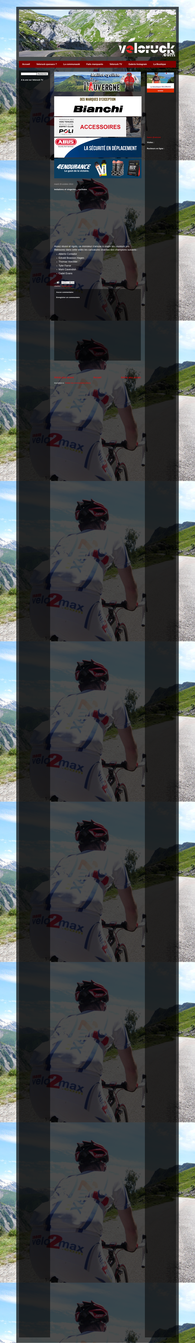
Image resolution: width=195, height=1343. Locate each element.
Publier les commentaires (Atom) (78, 383)
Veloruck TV (116, 64)
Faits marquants (94, 64)
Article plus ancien (131, 377)
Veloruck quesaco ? (46, 64)
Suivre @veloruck (154, 137)
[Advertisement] (97, 368)
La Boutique (159, 64)
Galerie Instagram (138, 64)
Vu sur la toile (67, 286)
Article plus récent (64, 377)
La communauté (71, 64)
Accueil (26, 64)
